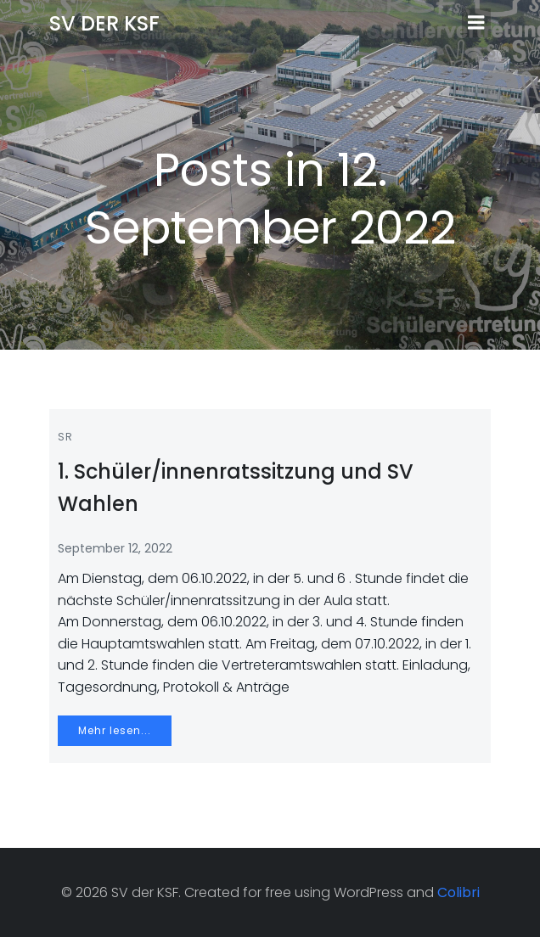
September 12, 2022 (115, 548)
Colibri (458, 892)
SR (65, 436)
